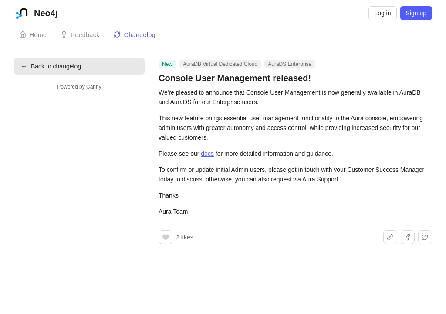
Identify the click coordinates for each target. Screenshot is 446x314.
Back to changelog (51, 66)
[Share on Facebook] (408, 237)
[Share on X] (425, 237)
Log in (382, 13)
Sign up (416, 13)
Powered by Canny (79, 87)
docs (207, 153)
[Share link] (390, 237)
